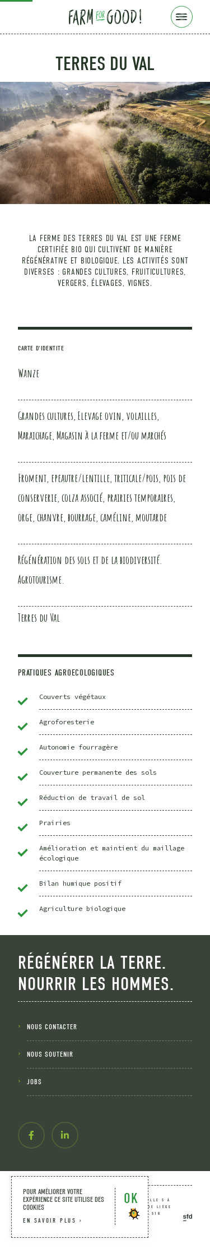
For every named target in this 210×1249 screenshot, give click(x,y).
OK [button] (131, 1198)
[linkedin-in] (65, 1135)
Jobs (34, 1081)
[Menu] (182, 17)
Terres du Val (39, 617)
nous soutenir (50, 1054)
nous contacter (52, 1027)
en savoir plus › (53, 1220)
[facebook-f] (31, 1135)
